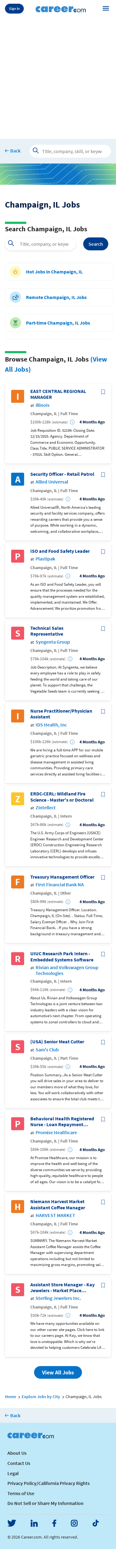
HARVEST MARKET (55, 1215)
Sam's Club (47, 1050)
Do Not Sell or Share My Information (45, 1503)
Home (10, 1396)
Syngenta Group (53, 642)
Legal (13, 1473)
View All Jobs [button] (58, 1372)
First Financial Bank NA (60, 885)
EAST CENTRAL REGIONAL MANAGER (58, 394)
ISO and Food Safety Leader (60, 551)
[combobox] (40, 243)
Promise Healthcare (56, 1132)
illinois (42, 405)
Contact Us (18, 1463)
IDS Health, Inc (51, 725)
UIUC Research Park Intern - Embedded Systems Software (61, 956)
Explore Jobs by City (41, 1396)
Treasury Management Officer (62, 877)
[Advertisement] (58, 77)
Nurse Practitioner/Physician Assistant (61, 714)
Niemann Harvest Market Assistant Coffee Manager (57, 1204)
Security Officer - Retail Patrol (62, 474)
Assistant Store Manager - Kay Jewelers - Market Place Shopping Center (62, 1287)
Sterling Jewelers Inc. (58, 1298)
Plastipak (45, 559)
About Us (17, 1453)
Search (95, 244)
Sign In (14, 8)
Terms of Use (20, 1493)
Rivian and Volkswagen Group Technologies (67, 970)
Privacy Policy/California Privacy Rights (48, 1483)
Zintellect (46, 808)
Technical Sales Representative (46, 631)
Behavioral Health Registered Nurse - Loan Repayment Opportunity (62, 1121)
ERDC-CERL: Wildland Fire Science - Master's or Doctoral (62, 797)
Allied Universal (52, 482)
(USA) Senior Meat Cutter (57, 1042)
